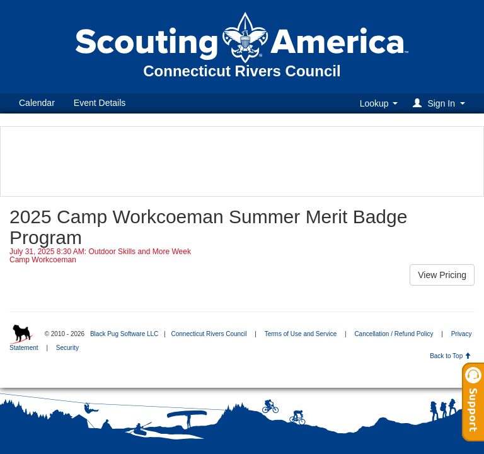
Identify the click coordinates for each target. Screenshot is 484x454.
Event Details (99, 103)
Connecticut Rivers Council (208, 333)
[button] (441, 103)
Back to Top (450, 355)
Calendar (37, 103)
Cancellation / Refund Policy (393, 333)
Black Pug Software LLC (124, 333)
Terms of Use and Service (301, 333)
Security (67, 347)
